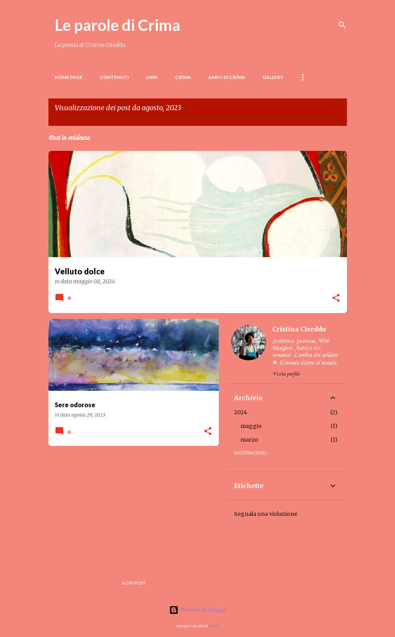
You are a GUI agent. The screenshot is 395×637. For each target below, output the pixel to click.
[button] (336, 298)
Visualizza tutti (74, 118)
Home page (68, 77)
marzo (249, 439)
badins (214, 626)
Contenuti (114, 77)
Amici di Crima (226, 77)
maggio (251, 425)
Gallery (273, 77)
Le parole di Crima (117, 25)
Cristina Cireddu (299, 329)
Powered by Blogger (197, 610)
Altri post (134, 583)
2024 (240, 412)
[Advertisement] (130, 506)
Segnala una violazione (265, 513)
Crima (183, 77)
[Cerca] (342, 25)
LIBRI (152, 77)
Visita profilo (286, 374)
